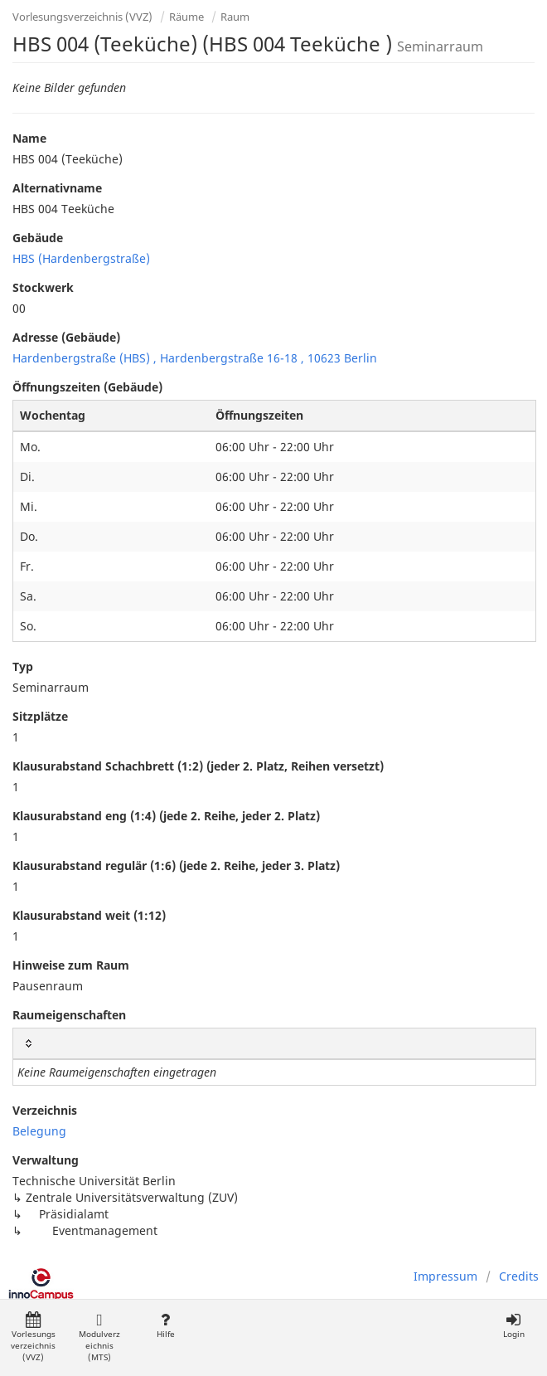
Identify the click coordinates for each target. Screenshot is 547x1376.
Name (29, 138)
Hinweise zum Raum (70, 965)
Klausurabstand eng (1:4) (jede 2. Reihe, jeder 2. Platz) (166, 816)
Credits (519, 1276)
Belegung (39, 1131)
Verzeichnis (44, 1110)
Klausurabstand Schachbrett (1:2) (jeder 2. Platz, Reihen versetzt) (198, 766)
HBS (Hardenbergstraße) (81, 258)
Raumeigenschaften (69, 1015)
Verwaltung (45, 1160)
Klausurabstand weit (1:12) (89, 915)
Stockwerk (43, 287)
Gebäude (37, 238)
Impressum (445, 1276)
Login (513, 1326)
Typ (22, 666)
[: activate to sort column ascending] (274, 1043)
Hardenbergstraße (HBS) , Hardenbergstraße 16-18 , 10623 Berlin (194, 358)
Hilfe (165, 1326)
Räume (186, 16)
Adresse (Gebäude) (66, 337)
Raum (234, 16)
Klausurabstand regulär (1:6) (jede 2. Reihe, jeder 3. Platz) (176, 865)
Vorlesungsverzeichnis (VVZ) (82, 16)
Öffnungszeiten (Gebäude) (87, 387)
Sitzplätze (40, 716)
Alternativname (57, 188)
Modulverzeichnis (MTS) (99, 1337)
